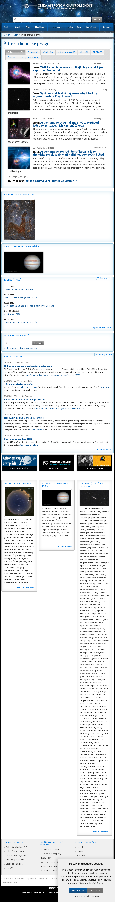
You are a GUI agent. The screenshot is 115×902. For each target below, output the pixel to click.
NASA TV (9, 868)
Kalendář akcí (12, 279)
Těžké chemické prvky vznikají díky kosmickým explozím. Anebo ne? (68, 68)
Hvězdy (104, 89)
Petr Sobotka (53, 63)
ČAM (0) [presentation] (11, 57)
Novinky (18, 27)
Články (6, 27)
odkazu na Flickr (36, 429)
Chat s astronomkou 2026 (18, 439)
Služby (70, 27)
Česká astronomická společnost (22, 878)
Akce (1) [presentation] (84, 52)
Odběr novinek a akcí (16, 335)
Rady (79, 27)
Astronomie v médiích (51, 862)
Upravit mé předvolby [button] (86, 896)
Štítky (16, 34)
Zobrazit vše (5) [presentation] (15, 52)
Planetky (81, 855)
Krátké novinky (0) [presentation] (66, 52)
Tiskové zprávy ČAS (15, 851)
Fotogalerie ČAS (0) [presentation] (29, 57)
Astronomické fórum (50, 870)
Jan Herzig (52, 89)
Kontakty (107, 27)
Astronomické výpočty (51, 853)
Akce (28, 27)
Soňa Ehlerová (25, 362)
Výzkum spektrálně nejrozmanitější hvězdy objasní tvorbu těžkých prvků (65, 94)
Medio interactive (43, 892)
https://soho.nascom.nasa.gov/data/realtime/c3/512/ (60, 408)
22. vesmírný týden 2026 (17, 483)
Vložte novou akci (104, 278)
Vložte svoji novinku (104, 354)
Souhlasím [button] (78, 890)
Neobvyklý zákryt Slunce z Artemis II (24, 417)
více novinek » (104, 449)
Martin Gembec (25, 396)
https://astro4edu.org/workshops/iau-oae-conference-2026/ (52, 375)
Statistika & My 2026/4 (26, 387)
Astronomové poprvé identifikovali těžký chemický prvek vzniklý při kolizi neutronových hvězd (68, 153)
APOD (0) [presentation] (97, 52)
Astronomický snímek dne (19, 194)
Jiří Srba (51, 118)
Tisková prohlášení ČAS (16, 847)
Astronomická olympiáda (17, 855)
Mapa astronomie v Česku (53, 866)
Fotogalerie (57, 27)
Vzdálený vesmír (100, 63)
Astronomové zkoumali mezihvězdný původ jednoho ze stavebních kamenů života (66, 124)
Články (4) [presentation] (48, 52)
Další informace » (26, 587)
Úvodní (7, 34)
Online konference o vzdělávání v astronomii (28, 366)
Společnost (91, 27)
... (106, 83)
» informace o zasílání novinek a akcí (20, 348)
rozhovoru (104, 387)
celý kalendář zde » (101, 327)
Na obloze (39, 27)
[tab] (15, 52)
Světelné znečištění (50, 849)
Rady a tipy (46, 857)
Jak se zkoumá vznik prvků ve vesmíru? (51, 181)
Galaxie (80, 851)
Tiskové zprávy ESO (15, 859)
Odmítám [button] (95, 890)
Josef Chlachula (25, 381)
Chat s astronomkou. (28, 445)
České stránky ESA (14, 863)
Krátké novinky (13, 356)
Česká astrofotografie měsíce (21, 246)
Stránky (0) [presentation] (33, 52)
